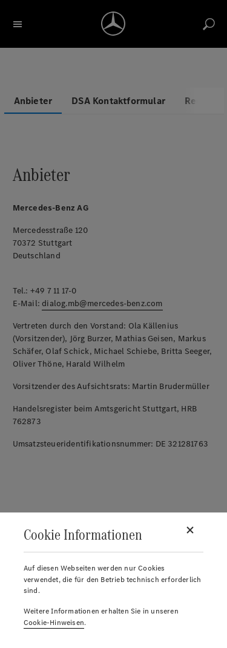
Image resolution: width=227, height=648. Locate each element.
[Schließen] (190, 529)
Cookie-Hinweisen (54, 622)
